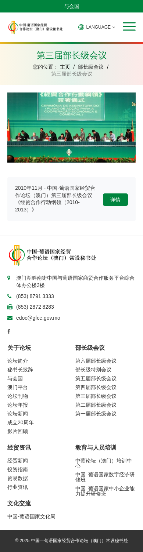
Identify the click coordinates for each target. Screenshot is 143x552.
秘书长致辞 (20, 370)
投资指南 (17, 469)
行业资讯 (17, 487)
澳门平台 (17, 387)
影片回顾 (17, 431)
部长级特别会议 (93, 370)
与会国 (71, 6)
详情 (115, 200)
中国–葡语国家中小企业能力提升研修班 (105, 491)
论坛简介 (17, 361)
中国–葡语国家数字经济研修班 (105, 477)
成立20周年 (20, 422)
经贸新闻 (17, 461)
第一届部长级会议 (96, 414)
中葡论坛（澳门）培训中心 (103, 463)
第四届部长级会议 (96, 387)
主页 (65, 67)
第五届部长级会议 (96, 378)
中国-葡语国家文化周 (31, 516)
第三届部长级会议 (96, 396)
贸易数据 (17, 478)
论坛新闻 (17, 414)
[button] (129, 26)
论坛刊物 (17, 396)
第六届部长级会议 (96, 361)
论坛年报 (17, 405)
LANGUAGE (96, 27)
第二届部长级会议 (96, 405)
